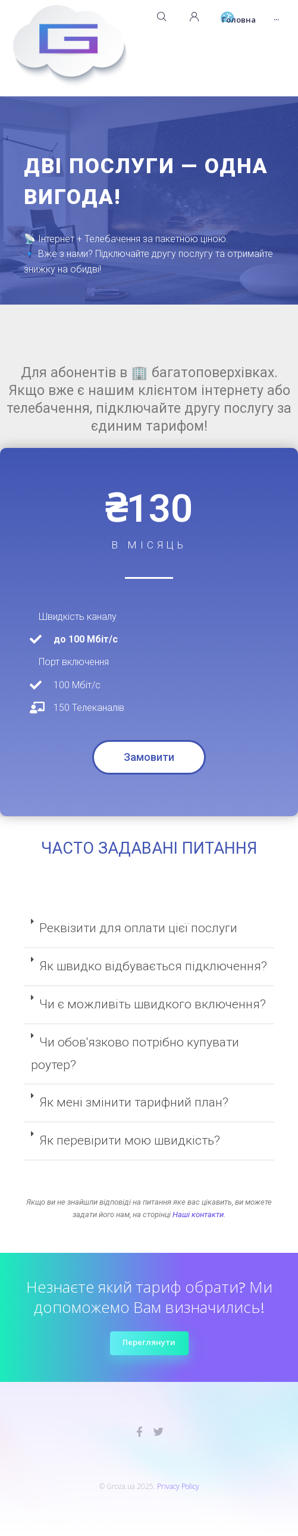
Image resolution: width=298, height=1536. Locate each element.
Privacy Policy (178, 1486)
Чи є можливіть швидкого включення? (152, 1004)
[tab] (149, 929)
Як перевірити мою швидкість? (129, 1140)
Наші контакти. (198, 1214)
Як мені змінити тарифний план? (133, 1102)
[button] (149, 757)
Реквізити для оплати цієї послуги (138, 928)
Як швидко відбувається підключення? (153, 966)
